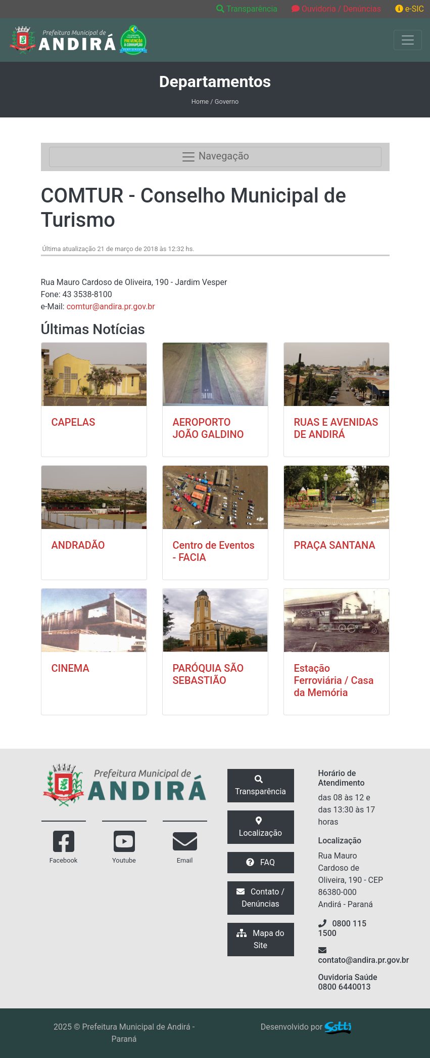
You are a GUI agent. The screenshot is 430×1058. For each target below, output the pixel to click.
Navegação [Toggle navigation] (215, 157)
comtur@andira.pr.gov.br (111, 306)
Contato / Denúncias (260, 898)
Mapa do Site (260, 939)
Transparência (247, 9)
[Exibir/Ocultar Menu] (408, 40)
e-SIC (409, 9)
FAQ (260, 862)
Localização (260, 827)
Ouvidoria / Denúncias (336, 9)
